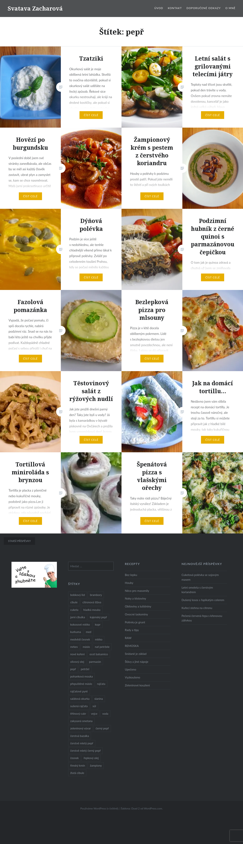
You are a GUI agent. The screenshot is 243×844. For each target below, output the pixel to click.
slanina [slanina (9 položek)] (98, 698)
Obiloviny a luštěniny (138, 606)
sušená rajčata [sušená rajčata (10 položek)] (79, 706)
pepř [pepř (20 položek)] (73, 669)
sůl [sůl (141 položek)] (94, 706)
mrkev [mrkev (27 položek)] (74, 646)
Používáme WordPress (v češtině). (99, 808)
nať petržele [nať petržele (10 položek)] (102, 646)
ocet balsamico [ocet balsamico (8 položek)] (98, 654)
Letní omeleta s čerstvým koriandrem (197, 590)
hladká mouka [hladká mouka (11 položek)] (91, 609)
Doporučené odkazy (203, 8)
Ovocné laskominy (136, 614)
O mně (230, 8)
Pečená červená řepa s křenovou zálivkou (202, 618)
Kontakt (175, 8)
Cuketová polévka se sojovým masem (200, 577)
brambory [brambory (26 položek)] (96, 595)
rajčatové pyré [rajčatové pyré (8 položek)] (79, 691)
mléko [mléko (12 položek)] (98, 639)
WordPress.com (153, 808)
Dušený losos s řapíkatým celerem (203, 600)
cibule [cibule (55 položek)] (74, 602)
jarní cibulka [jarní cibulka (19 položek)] (77, 617)
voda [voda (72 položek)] (105, 713)
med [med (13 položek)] (88, 632)
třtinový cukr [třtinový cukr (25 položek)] (78, 713)
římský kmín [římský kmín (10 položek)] (77, 765)
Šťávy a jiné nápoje (136, 661)
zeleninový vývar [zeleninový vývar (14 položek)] (80, 728)
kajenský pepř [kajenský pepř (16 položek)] (98, 617)
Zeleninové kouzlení (137, 685)
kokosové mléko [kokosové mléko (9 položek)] (80, 624)
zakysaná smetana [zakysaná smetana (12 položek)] (81, 721)
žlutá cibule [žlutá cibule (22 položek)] (77, 773)
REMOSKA (132, 645)
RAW (128, 638)
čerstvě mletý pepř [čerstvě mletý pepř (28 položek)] (81, 743)
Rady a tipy (132, 630)
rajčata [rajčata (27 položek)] (101, 683)
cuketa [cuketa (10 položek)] (74, 609)
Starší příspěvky (19, 541)
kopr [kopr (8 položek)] (98, 624)
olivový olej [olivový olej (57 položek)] (77, 661)
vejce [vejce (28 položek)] (94, 713)
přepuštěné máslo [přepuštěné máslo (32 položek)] (81, 683)
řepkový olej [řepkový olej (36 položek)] (91, 758)
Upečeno (130, 669)
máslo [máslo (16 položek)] (86, 646)
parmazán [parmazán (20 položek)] (95, 661)
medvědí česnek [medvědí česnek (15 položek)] (80, 639)
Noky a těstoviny (135, 598)
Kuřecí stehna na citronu (197, 608)
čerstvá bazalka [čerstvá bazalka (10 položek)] (79, 736)
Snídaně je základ (136, 653)
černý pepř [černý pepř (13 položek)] (102, 728)
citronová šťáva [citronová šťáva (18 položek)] (92, 602)
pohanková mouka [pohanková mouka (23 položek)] (81, 676)
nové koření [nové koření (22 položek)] (77, 654)
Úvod (158, 8)
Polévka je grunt (135, 622)
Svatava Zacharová (35, 8)
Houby (129, 582)
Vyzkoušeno (132, 677)
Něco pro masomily (137, 590)
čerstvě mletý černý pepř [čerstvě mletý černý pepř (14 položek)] (85, 750)
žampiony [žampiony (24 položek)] (96, 765)
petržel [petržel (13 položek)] (85, 669)
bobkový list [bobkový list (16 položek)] (77, 595)
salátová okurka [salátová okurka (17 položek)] (79, 698)
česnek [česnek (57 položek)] (74, 758)
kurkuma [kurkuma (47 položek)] (75, 632)
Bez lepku (131, 575)
